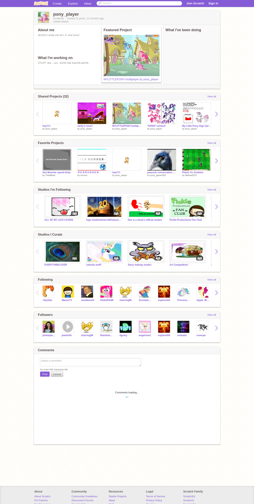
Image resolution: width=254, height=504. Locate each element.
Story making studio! (139, 264)
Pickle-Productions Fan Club (185, 220)
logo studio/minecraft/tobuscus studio (104, 220)
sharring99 (125, 300)
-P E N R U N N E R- (88, 172)
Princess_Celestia (183, 300)
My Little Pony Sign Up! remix (196, 126)
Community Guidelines (84, 496)
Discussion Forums (82, 500)
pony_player (51, 129)
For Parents (41, 500)
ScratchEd (189, 496)
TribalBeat (50, 175)
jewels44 (66, 335)
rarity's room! (85, 126)
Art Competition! (178, 264)
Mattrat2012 (191, 175)
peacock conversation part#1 (161, 172)
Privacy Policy (154, 500)
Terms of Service (155, 496)
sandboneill (87, 300)
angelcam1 (145, 335)
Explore (73, 3)
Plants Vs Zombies (192, 172)
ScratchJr (188, 500)
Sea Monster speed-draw (56, 172)
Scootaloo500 (145, 300)
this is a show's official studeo (145, 220)
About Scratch (42, 496)
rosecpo (201, 335)
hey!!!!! (46, 126)
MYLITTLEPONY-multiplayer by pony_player (131, 79)
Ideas (87, 3)
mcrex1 (84, 175)
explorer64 (164, 300)
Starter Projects (118, 496)
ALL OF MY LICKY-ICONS (58, 220)
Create (57, 3)
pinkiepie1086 (49, 335)
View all (211, 96)
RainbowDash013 (107, 335)
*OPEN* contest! (156, 126)
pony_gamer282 (158, 175)
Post (44, 374)
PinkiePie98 (107, 300)
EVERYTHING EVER (55, 264)
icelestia (182, 335)
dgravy (123, 335)
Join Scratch (195, 3)
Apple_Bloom (203, 300)
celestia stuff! (93, 264)
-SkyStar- (47, 300)
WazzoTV (67, 300)
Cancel (57, 374)
